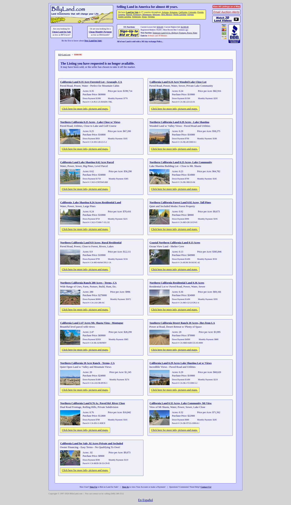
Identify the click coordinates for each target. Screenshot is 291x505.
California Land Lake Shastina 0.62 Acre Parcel (87, 162)
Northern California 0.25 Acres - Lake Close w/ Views (90, 122)
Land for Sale (132, 12)
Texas (144, 17)
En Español (145, 500)
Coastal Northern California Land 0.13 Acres (175, 242)
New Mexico (166, 14)
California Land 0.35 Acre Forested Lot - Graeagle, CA (91, 81)
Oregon (190, 14)
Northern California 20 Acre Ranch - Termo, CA (87, 363)
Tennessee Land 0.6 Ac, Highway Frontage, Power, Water (175, 33)
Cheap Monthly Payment (100, 32)
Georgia (121, 14)
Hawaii (129, 14)
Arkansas (173, 12)
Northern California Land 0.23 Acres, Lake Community (181, 162)
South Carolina (124, 17)
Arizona (165, 12)
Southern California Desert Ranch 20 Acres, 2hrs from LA (182, 322)
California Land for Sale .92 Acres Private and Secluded (91, 443)
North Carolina (179, 14)
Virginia (151, 17)
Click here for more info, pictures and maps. (85, 108)
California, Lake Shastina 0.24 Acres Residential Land (90, 202)
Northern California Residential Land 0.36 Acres (177, 282)
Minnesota (147, 14)
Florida (200, 12)
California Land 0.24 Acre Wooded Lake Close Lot (178, 81)
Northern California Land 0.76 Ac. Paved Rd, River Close (92, 403)
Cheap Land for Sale (61, 32)
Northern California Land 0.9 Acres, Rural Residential (90, 242)
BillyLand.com (64, 54)
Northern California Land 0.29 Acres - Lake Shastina (179, 122)
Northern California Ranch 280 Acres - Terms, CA (88, 282)
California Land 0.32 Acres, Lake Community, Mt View (181, 403)
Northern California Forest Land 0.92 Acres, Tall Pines (180, 202)
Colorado (192, 12)
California (183, 12)
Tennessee (136, 17)
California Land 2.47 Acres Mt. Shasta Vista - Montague (91, 322)
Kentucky (137, 14)
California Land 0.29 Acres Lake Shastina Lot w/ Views (181, 363)
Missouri (156, 14)
